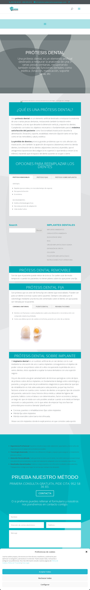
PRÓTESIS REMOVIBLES (21, 177)
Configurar (45, 584)
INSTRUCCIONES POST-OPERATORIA (60, 260)
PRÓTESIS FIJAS (42, 177)
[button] (86, 552)
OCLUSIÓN (51, 252)
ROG (48, 241)
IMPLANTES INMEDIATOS (55, 229)
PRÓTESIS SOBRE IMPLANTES (66, 177)
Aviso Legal (25, 563)
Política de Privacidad (14, 563)
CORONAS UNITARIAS (21, 306)
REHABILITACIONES (62, 306)
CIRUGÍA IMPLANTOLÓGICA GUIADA (59, 245)
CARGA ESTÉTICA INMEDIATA (57, 233)
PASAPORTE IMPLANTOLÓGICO (58, 256)
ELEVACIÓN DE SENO (54, 237)
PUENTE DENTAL (42, 306)
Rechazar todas (45, 578)
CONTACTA (45, 493)
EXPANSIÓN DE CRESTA (55, 248)
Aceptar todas (45, 572)
